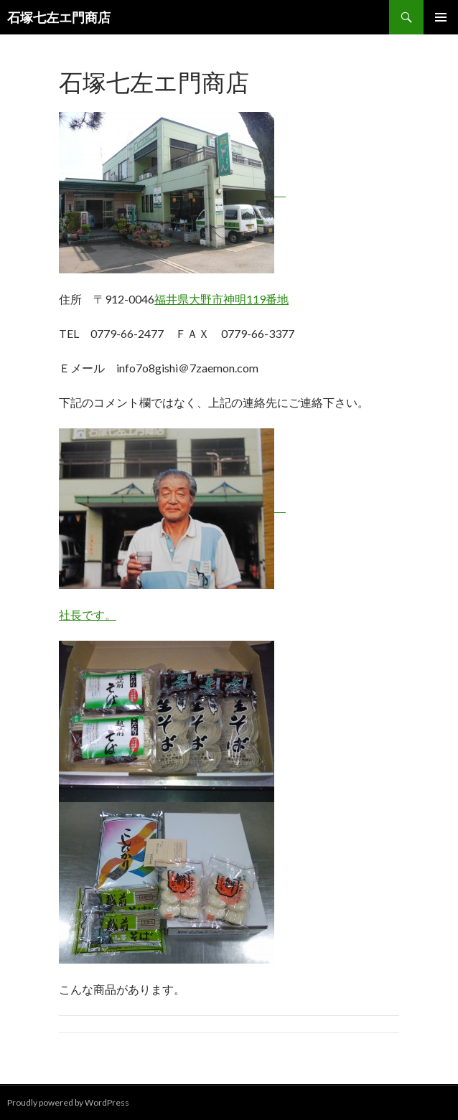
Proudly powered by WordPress (68, 1102)
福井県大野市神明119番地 (221, 299)
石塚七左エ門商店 (59, 17)
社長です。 (87, 614)
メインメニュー (441, 17)
